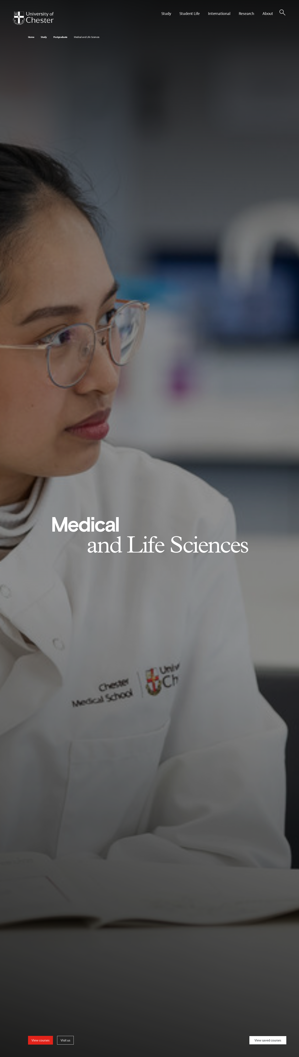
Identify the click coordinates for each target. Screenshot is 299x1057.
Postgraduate (60, 37)
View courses (40, 1040)
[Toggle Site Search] (282, 12)
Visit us (65, 1040)
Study (44, 37)
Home (31, 37)
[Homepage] (33, 18)
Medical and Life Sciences (86, 37)
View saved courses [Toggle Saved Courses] (268, 1040)
